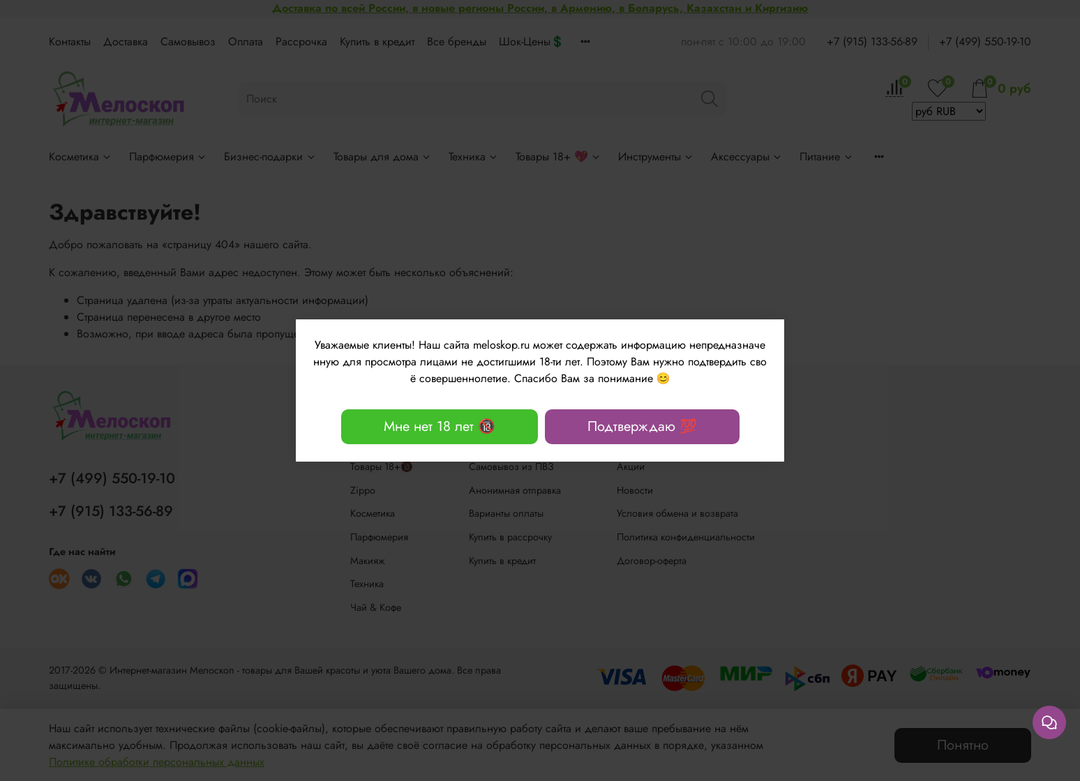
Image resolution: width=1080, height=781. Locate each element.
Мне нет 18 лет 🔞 (439, 426)
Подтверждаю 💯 (642, 426)
